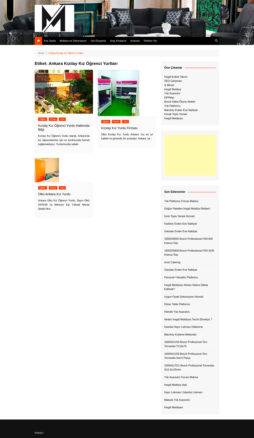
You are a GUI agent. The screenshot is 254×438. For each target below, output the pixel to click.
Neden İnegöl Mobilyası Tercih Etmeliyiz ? (188, 319)
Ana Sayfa (50, 40)
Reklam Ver (150, 40)
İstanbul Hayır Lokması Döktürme (183, 327)
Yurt (62, 119)
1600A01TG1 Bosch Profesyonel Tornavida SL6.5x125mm (189, 367)
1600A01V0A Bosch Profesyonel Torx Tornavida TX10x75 (185, 344)
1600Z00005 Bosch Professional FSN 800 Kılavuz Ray (188, 240)
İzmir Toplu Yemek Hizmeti (179, 216)
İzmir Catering (172, 262)
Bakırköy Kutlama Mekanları (180, 334)
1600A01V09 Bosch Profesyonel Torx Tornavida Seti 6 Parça (185, 355)
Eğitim (43, 119)
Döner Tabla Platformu (177, 304)
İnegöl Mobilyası (173, 118)
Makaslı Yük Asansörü (177, 400)
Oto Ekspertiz (98, 40)
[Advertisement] (190, 155)
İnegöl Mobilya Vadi (175, 384)
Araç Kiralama (118, 40)
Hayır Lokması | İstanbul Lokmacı (183, 392)
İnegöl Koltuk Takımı (176, 76)
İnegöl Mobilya (172, 89)
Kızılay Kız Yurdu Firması (119, 128)
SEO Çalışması (173, 81)
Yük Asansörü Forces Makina (181, 377)
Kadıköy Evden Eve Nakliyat (180, 223)
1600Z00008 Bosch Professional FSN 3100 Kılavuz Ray (189, 252)
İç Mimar (169, 85)
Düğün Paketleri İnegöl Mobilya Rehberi (187, 208)
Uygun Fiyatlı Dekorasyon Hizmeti (183, 296)
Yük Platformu (172, 106)
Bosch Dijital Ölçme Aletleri (179, 101)
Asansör (135, 40)
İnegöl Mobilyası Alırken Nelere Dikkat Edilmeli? (186, 287)
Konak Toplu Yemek (175, 114)
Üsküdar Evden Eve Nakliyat (180, 231)
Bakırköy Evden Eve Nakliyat (180, 110)
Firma (53, 119)
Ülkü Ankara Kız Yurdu (54, 194)
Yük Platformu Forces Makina (181, 201)
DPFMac (169, 97)
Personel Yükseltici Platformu (181, 277)
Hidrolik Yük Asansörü (177, 311)
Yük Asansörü (172, 93)
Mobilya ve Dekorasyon (73, 40)
